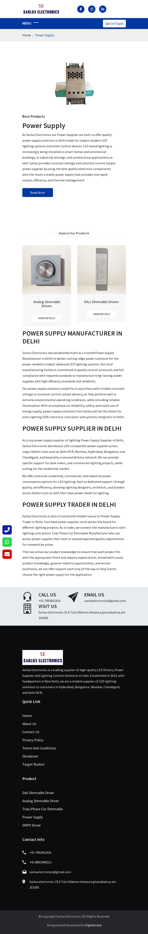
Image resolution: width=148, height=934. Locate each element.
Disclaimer (30, 756)
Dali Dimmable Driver (38, 792)
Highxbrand (93, 925)
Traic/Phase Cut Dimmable (42, 809)
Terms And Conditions (39, 748)
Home (26, 35)
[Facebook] (80, 9)
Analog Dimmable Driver (40, 800)
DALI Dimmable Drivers (101, 302)
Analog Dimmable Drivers (46, 304)
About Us (29, 723)
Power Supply (32, 817)
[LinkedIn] (102, 9)
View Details (46, 318)
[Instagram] (91, 9)
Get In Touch (114, 24)
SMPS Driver (31, 825)
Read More (37, 192)
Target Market (33, 764)
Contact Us (30, 732)
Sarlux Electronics (34, 353)
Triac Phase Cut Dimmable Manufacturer (80, 533)
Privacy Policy (32, 740)
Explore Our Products (74, 233)
